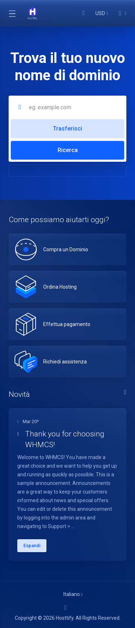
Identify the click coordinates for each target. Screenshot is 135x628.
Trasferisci (67, 128)
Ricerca (68, 150)
